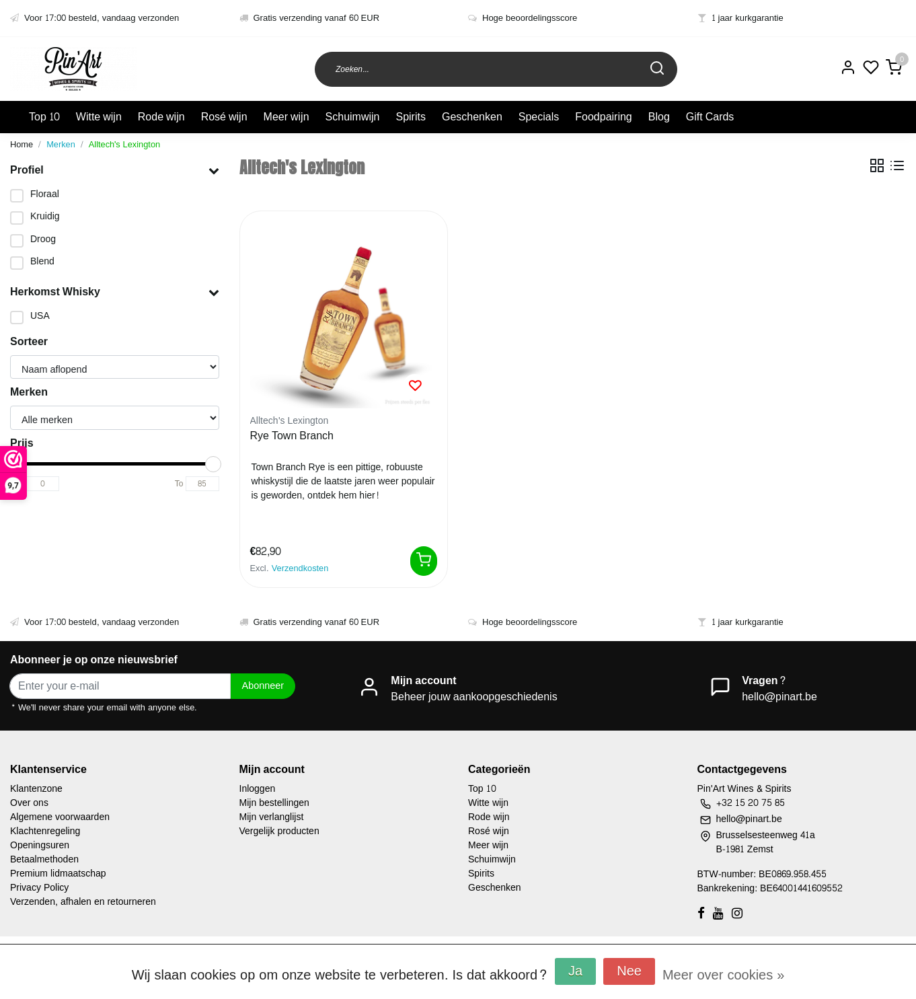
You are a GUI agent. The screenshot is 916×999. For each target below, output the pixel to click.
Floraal (44, 194)
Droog (43, 239)
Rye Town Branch (292, 436)
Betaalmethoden (44, 859)
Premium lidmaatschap (58, 873)
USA (40, 315)
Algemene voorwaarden (60, 817)
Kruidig (45, 216)
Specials (539, 116)
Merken (60, 145)
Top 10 (44, 116)
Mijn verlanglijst (271, 817)
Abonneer (263, 685)
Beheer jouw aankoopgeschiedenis (474, 696)
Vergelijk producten (279, 831)
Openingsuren (39, 845)
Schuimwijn (353, 116)
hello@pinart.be (779, 696)
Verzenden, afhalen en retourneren (83, 901)
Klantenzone (36, 788)
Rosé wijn (224, 116)
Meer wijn (286, 116)
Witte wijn (99, 116)
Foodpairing (603, 116)
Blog (659, 116)
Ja (575, 971)
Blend (42, 261)
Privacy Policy (39, 887)
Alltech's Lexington (124, 145)
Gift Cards (710, 116)
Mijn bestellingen (274, 802)
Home (21, 145)
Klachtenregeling (45, 831)
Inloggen (257, 788)
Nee (629, 971)
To (179, 484)
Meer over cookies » (723, 975)
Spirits (410, 116)
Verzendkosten (300, 568)
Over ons (29, 802)
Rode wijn (161, 116)
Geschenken (472, 116)
